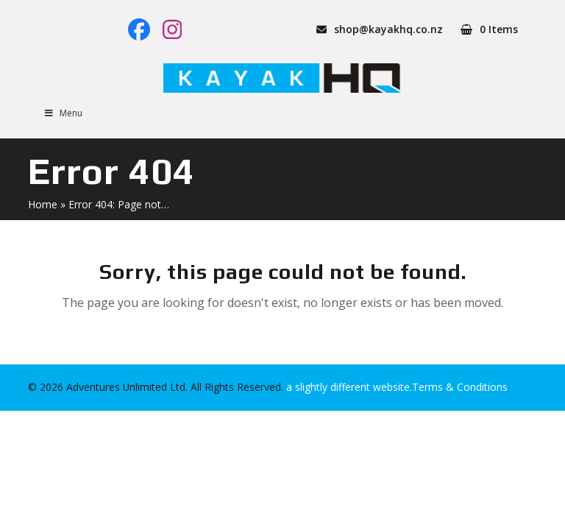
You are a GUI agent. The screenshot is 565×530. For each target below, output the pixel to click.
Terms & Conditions (460, 387)
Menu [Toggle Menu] (62, 113)
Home (42, 204)
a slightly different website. (347, 387)
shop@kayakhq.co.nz (388, 29)
